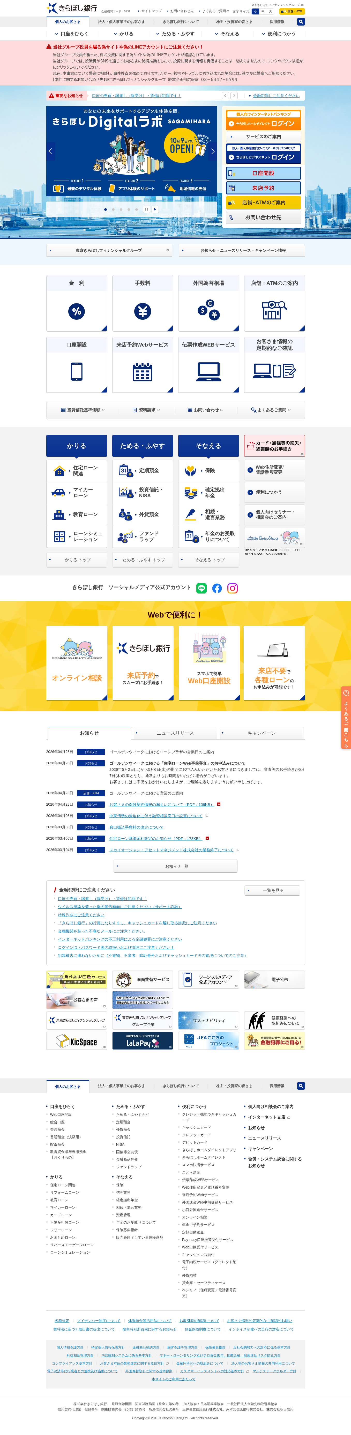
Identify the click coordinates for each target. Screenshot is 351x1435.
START (155, 209)
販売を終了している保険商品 (139, 1237)
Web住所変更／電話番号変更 (205, 1187)
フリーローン (61, 1230)
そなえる (208, 445)
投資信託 (123, 1137)
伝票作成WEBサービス (200, 1180)
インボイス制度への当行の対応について (261, 1329)
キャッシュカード (196, 1127)
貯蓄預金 (57, 1144)
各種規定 (62, 1321)
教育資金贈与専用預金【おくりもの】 (68, 1154)
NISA (120, 1144)
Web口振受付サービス (200, 1247)
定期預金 (123, 1122)
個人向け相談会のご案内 (271, 1106)
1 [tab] (105, 209)
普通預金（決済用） (66, 1137)
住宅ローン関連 (63, 1185)
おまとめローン (63, 1237)
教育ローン (59, 1200)
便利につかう (194, 1106)
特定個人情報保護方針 (108, 1347)
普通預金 (57, 1129)
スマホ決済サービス (198, 1165)
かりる (76, 445)
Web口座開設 (61, 1114)
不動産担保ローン (64, 1222)
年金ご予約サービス (198, 1225)
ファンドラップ (128, 1167)
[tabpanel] (131, 151)
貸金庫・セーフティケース (204, 1283)
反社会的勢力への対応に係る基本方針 (261, 1347)
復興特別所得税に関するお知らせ (150, 1329)
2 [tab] (113, 209)
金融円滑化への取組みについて (199, 1363)
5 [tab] (136, 209)
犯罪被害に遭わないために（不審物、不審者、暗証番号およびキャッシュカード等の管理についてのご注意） (153, 955)
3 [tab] (121, 209)
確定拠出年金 (127, 1200)
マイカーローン (63, 1207)
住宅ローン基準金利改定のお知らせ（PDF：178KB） (156, 838)
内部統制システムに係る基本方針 (126, 1355)
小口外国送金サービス (200, 1210)
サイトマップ (151, 11)
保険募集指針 (127, 1230)
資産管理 (123, 1215)
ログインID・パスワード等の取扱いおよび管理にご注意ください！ (116, 947)
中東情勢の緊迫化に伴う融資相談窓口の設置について (156, 816)
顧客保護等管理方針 (182, 1347)
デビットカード (194, 1142)
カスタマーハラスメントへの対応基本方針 (212, 1371)
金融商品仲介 (127, 1159)
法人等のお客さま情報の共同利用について (263, 1363)
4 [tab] (129, 209)
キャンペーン (260, 1149)
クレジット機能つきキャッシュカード (209, 1117)
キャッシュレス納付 (198, 1255)
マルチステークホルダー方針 (274, 1371)
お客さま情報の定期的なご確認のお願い (259, 1321)
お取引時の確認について (199, 1321)
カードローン (61, 1215)
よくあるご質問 (214, 11)
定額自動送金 (193, 1232)
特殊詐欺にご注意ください (81, 915)
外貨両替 (189, 1275)
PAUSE (146, 209)
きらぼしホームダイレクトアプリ (209, 1150)
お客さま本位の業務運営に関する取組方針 (132, 1363)
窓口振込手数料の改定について (136, 827)
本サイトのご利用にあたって (174, 1379)
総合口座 (57, 1122)
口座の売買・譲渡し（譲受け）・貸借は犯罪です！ (136, 95)
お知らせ (256, 1128)
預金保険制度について (203, 1329)
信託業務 (123, 1192)
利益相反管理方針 (80, 1355)
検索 (301, 22)
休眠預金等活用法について (150, 1321)
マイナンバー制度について (99, 1321)
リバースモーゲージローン (72, 1245)
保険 (119, 1185)
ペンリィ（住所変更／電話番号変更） (209, 1293)
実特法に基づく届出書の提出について (84, 1329)
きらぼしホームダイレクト (204, 1157)
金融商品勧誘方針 (146, 1347)
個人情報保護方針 (70, 1347)
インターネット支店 (266, 1117)
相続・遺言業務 (128, 1207)
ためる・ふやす (142, 445)
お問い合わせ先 (182, 11)
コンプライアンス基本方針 (72, 1363)
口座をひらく (62, 1106)
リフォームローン (64, 1192)
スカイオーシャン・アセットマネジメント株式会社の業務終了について (171, 850)
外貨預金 (123, 1129)
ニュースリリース (264, 1138)
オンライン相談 (194, 1217)
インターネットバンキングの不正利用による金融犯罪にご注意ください (120, 939)
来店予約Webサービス (200, 1195)
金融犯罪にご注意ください (276, 95)
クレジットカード (196, 1135)
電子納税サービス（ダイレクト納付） (209, 1265)
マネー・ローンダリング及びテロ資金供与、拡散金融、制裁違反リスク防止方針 (220, 1355)
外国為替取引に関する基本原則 (149, 1371)
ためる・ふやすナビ (132, 1114)
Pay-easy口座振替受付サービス (207, 1240)
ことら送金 (191, 1172)
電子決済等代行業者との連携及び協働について (82, 1371)
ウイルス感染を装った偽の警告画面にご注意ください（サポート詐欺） (120, 906)
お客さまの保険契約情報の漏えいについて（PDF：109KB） (161, 804)
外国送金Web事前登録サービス (207, 1202)
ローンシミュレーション (70, 1252)
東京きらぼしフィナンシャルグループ (275, 4)
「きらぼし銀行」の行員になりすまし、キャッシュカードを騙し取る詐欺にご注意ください (137, 923)
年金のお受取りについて (136, 1222)
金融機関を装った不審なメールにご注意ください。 (102, 931)
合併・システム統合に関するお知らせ (275, 1162)
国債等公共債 (127, 1152)
